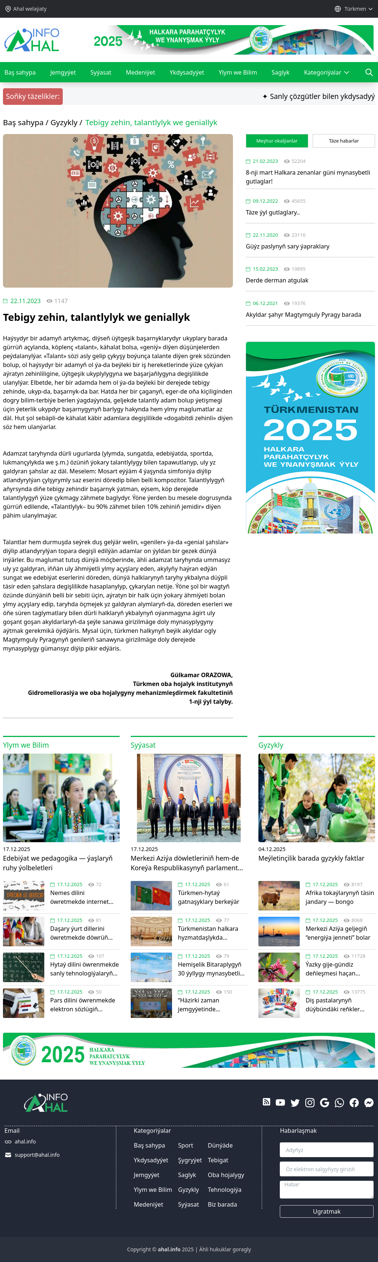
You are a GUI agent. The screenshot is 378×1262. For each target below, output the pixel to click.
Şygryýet (190, 1160)
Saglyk (280, 72)
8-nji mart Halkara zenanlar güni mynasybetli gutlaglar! (308, 176)
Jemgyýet (63, 72)
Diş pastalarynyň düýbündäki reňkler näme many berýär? (340, 1001)
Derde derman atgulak (277, 280)
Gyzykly (64, 122)
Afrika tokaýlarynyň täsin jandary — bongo (340, 893)
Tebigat (218, 1160)
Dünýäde (220, 1145)
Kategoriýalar (327, 75)
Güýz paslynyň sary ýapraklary (287, 246)
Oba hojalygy (226, 1175)
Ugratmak (327, 1211)
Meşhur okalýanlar (277, 140)
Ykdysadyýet (187, 72)
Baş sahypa (20, 72)
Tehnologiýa (224, 1190)
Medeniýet (140, 72)
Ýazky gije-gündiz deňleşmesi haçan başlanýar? (340, 965)
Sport (185, 1145)
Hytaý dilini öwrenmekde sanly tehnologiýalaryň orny (85, 965)
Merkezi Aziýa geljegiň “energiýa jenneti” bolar (340, 929)
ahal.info (25, 1141)
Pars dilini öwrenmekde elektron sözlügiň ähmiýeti (85, 1001)
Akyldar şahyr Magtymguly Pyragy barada (303, 315)
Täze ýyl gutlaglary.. (273, 212)
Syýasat (100, 72)
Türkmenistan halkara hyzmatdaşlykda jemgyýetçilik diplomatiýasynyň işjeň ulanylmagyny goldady (212, 929)
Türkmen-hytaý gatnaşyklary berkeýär (212, 893)
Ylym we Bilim (238, 72)
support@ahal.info (37, 1154)
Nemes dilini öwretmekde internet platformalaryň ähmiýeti (85, 893)
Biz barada (222, 1204)
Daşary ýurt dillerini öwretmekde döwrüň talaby (85, 929)
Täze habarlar (344, 140)
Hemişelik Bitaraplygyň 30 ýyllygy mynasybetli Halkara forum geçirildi (212, 965)
